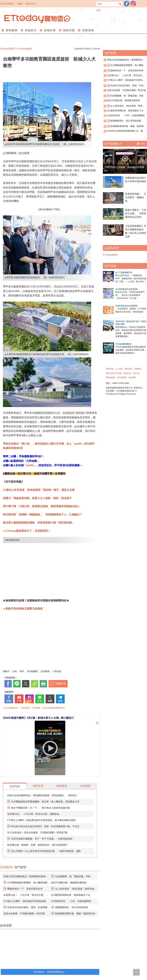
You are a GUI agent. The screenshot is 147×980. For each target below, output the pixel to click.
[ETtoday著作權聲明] (53, 708)
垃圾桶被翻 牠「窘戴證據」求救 (72, 876)
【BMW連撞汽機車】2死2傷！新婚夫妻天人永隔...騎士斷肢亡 (38, 717)
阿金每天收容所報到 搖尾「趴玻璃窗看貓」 (125, 85)
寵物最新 (61, 785)
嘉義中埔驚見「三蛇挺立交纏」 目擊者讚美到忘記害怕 (135, 213)
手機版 (20, 4)
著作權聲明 (122, 377)
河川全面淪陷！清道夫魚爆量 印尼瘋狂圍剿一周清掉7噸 (37, 832)
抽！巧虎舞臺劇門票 (123, 272)
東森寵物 (87, 30)
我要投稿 (109, 369)
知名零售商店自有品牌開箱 (126, 306)
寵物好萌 (49, 30)
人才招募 (119, 369)
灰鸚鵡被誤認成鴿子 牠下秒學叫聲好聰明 (136, 180)
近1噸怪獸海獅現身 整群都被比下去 (70, 895)
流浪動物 (45, 671)
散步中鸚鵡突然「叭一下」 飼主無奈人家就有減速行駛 (40, 808)
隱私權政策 (110, 377)
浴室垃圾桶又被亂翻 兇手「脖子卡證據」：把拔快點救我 (41, 838)
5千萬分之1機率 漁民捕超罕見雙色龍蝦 (24, 901)
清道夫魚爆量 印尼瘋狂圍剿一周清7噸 (24, 913)
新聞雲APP (31, 4)
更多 (141, 143)
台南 (14, 671)
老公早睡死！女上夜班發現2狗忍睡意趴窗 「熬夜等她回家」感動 (46, 851)
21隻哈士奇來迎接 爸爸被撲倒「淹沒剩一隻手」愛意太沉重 (39, 489)
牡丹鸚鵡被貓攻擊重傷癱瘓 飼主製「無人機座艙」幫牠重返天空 (45, 801)
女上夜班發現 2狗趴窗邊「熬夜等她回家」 (124, 106)
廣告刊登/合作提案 (114, 373)
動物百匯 (68, 30)
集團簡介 (138, 369)
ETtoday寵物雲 (37, 18)
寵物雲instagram (133, 3)
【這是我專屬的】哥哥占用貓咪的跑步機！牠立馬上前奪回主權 (135, 231)
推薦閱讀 (14, 786)
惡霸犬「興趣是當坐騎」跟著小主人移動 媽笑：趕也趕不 (37, 498)
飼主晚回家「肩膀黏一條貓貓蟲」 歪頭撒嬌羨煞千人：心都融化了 (42, 514)
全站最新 (85, 785)
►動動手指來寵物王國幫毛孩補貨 (23, 608)
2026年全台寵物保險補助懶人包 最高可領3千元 (124, 131)
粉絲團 (126, 3)
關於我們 (128, 369)
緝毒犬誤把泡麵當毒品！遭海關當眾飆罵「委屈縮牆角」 (124, 60)
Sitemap (136, 373)
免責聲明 (132, 377)
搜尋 (120, 4)
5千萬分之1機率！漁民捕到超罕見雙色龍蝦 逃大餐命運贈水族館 (41, 820)
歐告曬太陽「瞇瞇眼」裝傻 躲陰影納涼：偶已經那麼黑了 (37, 845)
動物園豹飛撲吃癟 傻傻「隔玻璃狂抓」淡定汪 (125, 126)
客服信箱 (127, 373)
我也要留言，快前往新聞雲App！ (50, 972)
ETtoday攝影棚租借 (123, 344)
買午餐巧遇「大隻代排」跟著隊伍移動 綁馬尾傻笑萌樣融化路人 (41, 506)
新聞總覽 (11, 30)
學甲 (22, 671)
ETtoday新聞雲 (7, 4)
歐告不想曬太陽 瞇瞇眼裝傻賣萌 (68, 882)
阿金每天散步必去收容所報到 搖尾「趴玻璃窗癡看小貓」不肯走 (45, 826)
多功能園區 (32, 671)
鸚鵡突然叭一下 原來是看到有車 (25, 889)
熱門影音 (38, 785)
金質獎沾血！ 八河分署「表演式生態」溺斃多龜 (33, 814)
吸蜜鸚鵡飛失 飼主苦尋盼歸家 (71, 907)
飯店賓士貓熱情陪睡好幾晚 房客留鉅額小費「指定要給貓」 (38, 522)
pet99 (29, 465)
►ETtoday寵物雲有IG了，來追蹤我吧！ (27, 530)
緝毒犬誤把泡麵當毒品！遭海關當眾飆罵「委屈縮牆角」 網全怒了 (42, 795)
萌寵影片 (30, 30)
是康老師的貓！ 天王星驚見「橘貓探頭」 (135, 197)
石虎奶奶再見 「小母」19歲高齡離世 (71, 901)
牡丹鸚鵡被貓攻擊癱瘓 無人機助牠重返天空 (125, 65)
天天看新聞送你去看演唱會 (126, 289)
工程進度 (56, 671)
